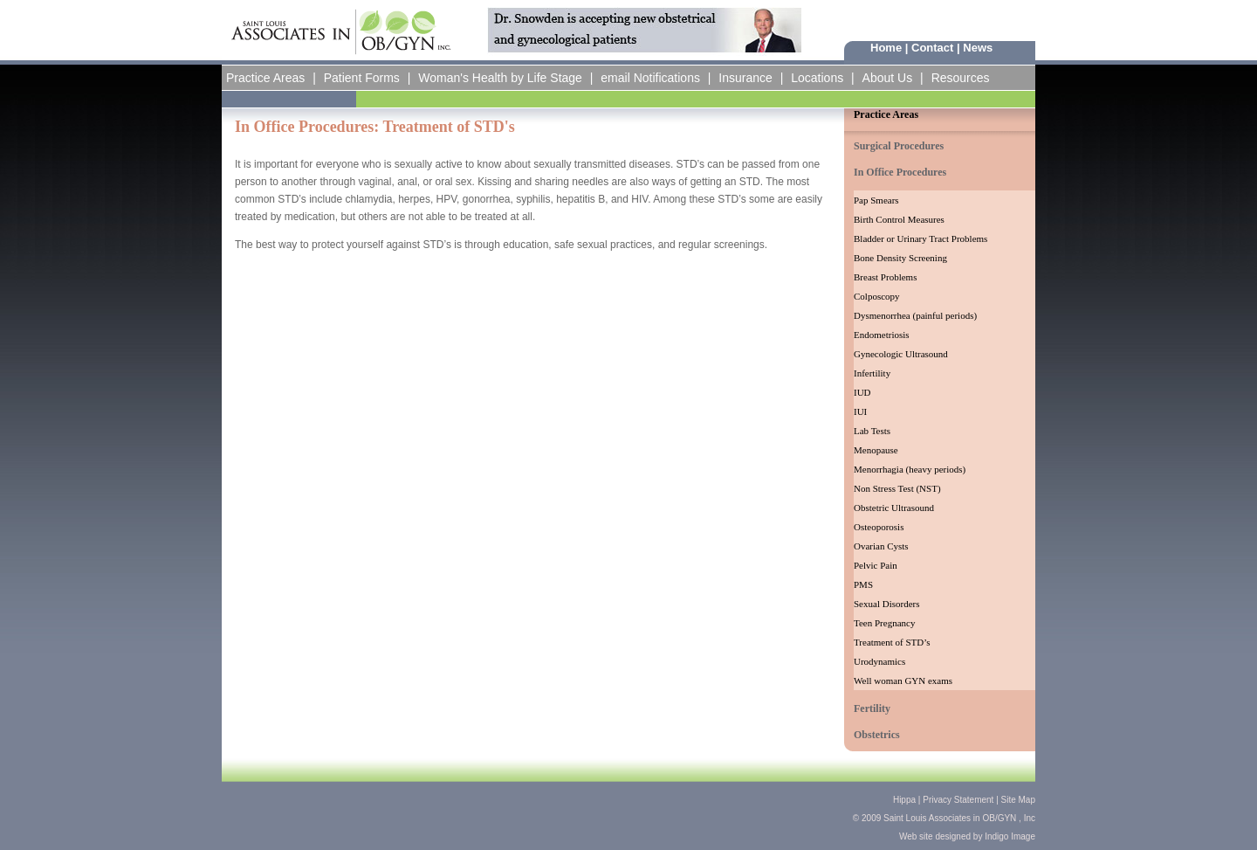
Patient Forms (362, 78)
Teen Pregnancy (884, 623)
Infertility (872, 373)
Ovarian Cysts (881, 546)
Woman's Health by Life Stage (500, 78)
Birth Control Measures (899, 219)
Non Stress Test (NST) (897, 488)
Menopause (876, 450)
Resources (960, 78)
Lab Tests (872, 430)
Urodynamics (879, 661)
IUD (862, 392)
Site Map (1018, 800)
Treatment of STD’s (892, 642)
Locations (817, 78)
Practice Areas (265, 78)
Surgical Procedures (899, 146)
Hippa (904, 800)
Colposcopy (877, 296)
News (978, 47)
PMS (863, 584)
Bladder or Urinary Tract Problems (920, 238)
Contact (932, 47)
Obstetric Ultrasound (894, 507)
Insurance (745, 78)
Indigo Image (1008, 836)
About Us (887, 78)
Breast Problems (885, 277)
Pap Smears (876, 200)
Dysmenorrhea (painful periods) (915, 315)
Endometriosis (882, 334)
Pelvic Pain (875, 565)
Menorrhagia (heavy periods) (909, 469)
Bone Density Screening (900, 257)
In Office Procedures (900, 172)
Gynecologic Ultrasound (901, 354)
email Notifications (650, 78)
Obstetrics (877, 735)
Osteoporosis (878, 527)
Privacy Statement (958, 800)
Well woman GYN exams (903, 680)
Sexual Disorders (886, 603)
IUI (860, 411)
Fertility (872, 708)
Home (886, 47)
